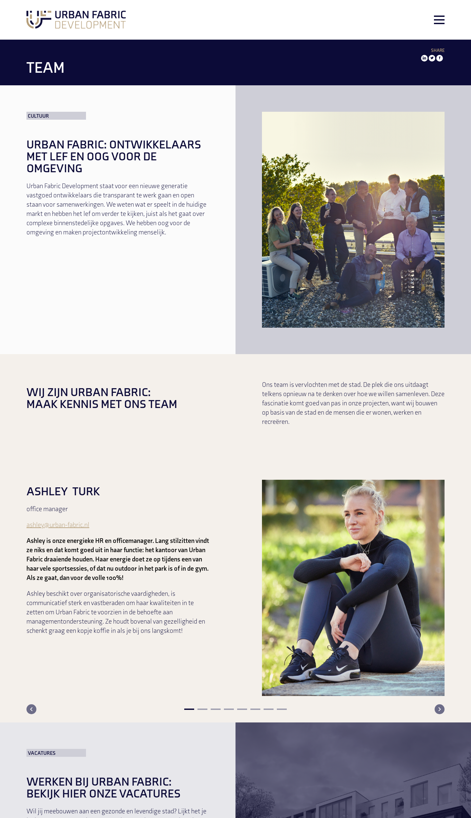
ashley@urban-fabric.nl (57, 525)
